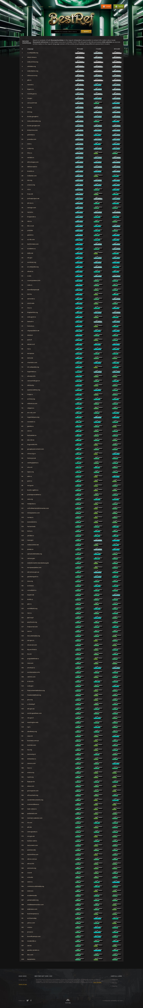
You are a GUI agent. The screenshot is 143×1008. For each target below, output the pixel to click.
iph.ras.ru (30, 203)
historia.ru (30, 326)
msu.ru (29, 308)
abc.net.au (30, 440)
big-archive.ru (32, 649)
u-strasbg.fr (31, 704)
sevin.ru (29, 882)
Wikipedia (114, 979)
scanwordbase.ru (33, 804)
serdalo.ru (30, 157)
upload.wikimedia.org (34, 554)
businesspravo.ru (33, 914)
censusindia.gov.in (33, 381)
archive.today (31, 918)
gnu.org (30, 699)
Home (20, 6)
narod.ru (30, 212)
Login (106, 7)
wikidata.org (31, 66)
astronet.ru (31, 299)
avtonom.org (31, 868)
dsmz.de (30, 358)
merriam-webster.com (34, 818)
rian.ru (29, 613)
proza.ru (30, 932)
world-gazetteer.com (34, 713)
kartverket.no (31, 435)
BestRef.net (40, 976)
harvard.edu (31, 526)
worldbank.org (32, 608)
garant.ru (30, 235)
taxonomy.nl (31, 754)
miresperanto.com (33, 513)
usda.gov (30, 686)
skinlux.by (30, 385)
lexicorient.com (32, 845)
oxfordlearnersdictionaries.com (38, 508)
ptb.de (29, 827)
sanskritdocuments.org (35, 800)
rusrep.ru (30, 517)
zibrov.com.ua (32, 859)
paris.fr (29, 340)
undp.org (30, 148)
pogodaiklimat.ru (33, 658)
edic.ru (29, 476)
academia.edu (32, 895)
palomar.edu (31, 850)
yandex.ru (30, 535)
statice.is (30, 891)
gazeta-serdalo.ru (33, 950)
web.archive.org (32, 62)
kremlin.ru (30, 171)
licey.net (30, 194)
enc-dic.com (31, 412)
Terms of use (23, 984)
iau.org (29, 750)
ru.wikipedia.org (32, 53)
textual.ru (30, 321)
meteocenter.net (33, 545)
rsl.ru (29, 189)
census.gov (31, 558)
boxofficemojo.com (33, 936)
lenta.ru (29, 531)
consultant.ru (31, 590)
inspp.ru (30, 394)
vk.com (29, 822)
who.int (29, 467)
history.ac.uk (31, 458)
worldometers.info (33, 672)
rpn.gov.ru (30, 640)
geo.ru (29, 604)
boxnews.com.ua (33, 740)
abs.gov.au (30, 709)
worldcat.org (31, 262)
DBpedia (114, 986)
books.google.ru (32, 116)
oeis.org (30, 499)
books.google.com (33, 125)
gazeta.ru (30, 426)
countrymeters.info (33, 280)
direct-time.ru (31, 57)
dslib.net (30, 253)
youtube (30, 230)
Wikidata (114, 982)
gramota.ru (31, 135)
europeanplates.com (34, 567)
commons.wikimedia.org (35, 886)
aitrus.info (30, 863)
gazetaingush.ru (32, 576)
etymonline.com (32, 854)
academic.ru (31, 248)
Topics (41, 6)
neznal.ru (30, 84)
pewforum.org (32, 622)
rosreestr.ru (31, 422)
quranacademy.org (33, 390)
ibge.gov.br (31, 781)
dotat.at (30, 335)
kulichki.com (31, 745)
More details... (97, 982)
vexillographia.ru (32, 463)
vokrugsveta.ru (32, 832)
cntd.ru (29, 927)
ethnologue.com (32, 162)
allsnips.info (31, 376)
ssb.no (29, 431)
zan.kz (29, 945)
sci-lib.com (31, 239)
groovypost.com (32, 791)
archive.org (31, 399)
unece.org (30, 772)
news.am (30, 663)
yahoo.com (31, 923)
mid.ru (29, 144)
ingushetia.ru (31, 371)
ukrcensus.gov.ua (33, 572)
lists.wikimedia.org (33, 636)
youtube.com (31, 139)
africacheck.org (32, 795)
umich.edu (30, 303)
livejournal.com (32, 627)
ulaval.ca (30, 271)
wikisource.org (32, 75)
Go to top (68, 1000)
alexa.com (30, 786)
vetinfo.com (31, 677)
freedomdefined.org (34, 695)
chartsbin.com (32, 362)
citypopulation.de (33, 330)
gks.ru (29, 80)
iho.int (29, 654)
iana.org (30, 581)
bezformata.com (32, 244)
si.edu (29, 276)
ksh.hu (29, 294)
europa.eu (30, 353)
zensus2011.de (32, 103)
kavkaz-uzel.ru (32, 841)
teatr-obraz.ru (32, 809)
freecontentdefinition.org (36, 690)
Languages (30, 6)
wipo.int (30, 736)
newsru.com (31, 763)
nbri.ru (29, 221)
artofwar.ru (31, 668)
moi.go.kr (30, 485)
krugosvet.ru (31, 217)
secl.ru (29, 631)
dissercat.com (32, 645)
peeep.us (30, 549)
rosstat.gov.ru (32, 94)
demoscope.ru (32, 166)
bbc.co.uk (30, 226)
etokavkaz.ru (31, 759)
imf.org (29, 112)
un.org (29, 107)
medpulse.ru (31, 504)
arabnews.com (32, 909)
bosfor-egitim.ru (32, 490)
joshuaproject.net (33, 198)
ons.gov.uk (31, 836)
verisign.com (31, 207)
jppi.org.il (30, 617)
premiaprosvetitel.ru (34, 494)
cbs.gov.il (30, 718)
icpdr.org (30, 777)
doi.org (29, 180)
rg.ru (28, 727)
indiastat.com (32, 176)
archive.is (30, 586)
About (50, 6)
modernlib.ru (31, 941)
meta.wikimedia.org (34, 121)
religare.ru (30, 408)
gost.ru (29, 481)
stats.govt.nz (31, 317)
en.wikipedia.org (32, 267)
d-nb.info (30, 681)
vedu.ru (29, 285)
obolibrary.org (32, 731)
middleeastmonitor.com (35, 904)
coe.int (29, 873)
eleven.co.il (31, 344)
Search (86, 31)
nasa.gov (30, 540)
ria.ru (29, 349)
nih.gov (29, 258)
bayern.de (30, 595)
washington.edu (32, 722)
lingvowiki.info (32, 444)
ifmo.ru (29, 153)
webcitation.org (32, 71)
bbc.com (30, 955)
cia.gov (29, 98)
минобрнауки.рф (33, 289)
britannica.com (32, 130)
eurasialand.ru (32, 522)
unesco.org (31, 185)
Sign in (119, 7)
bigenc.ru (30, 89)
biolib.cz (30, 599)
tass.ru (29, 768)
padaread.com (32, 813)
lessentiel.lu (31, 959)
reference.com (32, 403)
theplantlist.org (32, 312)
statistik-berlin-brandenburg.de (38, 563)
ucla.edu (30, 877)
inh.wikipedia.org (33, 367)
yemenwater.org (32, 900)
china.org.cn (31, 453)
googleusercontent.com (35, 449)
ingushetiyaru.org (33, 417)
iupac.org (30, 472)
